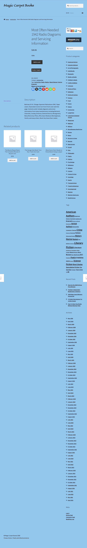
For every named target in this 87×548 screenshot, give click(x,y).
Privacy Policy (8, 538)
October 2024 (71, 375)
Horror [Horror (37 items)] (69, 239)
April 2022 (70, 464)
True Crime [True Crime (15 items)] (79, 270)
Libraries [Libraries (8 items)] (72, 243)
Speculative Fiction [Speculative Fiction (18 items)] (72, 267)
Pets (69, 150)
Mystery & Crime (72, 138)
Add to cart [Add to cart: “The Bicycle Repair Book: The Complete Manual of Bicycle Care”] (12, 160)
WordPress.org (70, 519)
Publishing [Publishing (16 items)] (80, 258)
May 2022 (70, 461)
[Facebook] (33, 89)
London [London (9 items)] (68, 252)
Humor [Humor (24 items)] (75, 239)
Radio (43, 82)
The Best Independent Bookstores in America (74, 290)
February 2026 (72, 327)
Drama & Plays (72, 89)
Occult (70, 147)
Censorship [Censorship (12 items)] (76, 227)
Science (70, 171)
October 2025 (71, 339)
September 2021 (72, 485)
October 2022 (71, 446)
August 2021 (71, 488)
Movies (70, 132)
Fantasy (70, 98)
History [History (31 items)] (78, 235)
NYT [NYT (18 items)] (81, 255)
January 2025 (71, 366)
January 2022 (71, 473)
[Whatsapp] (50, 89)
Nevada (70, 141)
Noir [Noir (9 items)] (73, 254)
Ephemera (70, 92)
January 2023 (71, 437)
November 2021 (72, 479)
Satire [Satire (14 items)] (68, 261)
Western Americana (73, 195)
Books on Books (72, 77)
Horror (70, 104)
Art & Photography (73, 68)
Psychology (71, 162)
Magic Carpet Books (19, 5)
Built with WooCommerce (21, 538)
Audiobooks (71, 71)
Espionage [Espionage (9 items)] (72, 233)
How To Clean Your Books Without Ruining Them (75, 305)
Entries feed (69, 515)
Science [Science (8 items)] (71, 261)
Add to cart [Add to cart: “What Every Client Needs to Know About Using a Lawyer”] (54, 158)
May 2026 (70, 318)
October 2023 (71, 411)
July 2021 (70, 491)
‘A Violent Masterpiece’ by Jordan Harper (75, 300)
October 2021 (71, 482)
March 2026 (71, 324)
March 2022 (71, 467)
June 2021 (70, 494)
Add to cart (36, 62)
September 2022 (72, 449)
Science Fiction (72, 174)
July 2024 (70, 384)
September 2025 (72, 342)
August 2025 (71, 345)
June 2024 (70, 387)
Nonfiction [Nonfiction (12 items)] (77, 255)
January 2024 (71, 402)
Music (69, 135)
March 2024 (71, 396)
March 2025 (71, 360)
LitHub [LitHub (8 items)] (78, 250)
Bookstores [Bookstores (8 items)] (68, 224)
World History (71, 198)
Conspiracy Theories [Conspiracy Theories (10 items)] (71, 230)
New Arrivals (71, 144)
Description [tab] (7, 101)
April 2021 (70, 500)
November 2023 (72, 408)
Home (7, 19)
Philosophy (71, 153)
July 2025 (70, 348)
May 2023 (70, 426)
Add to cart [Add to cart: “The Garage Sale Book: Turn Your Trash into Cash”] (33, 158)
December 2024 (72, 369)
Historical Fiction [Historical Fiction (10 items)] (70, 236)
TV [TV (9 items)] (66, 272)
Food (69, 101)
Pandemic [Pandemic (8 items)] (68, 257)
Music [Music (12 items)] (79, 252)
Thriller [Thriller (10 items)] (73, 269)
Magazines (71, 120)
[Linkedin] (40, 89)
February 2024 (72, 399)
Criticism (70, 86)
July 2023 (70, 420)
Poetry (70, 156)
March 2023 (71, 432)
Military (70, 126)
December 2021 (72, 476)
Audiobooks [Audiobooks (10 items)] (78, 218)
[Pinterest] (43, 89)
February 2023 (72, 435)
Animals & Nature (73, 65)
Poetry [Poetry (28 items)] (73, 257)
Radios (47, 82)
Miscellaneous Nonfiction (75, 129)
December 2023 (72, 405)
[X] (36, 89)
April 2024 (70, 393)
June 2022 (70, 458)
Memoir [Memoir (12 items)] (72, 252)
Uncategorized (72, 189)
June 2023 (70, 423)
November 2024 (72, 372)
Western (70, 192)
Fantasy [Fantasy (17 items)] (78, 233)
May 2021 (70, 497)
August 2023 (71, 417)
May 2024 (70, 390)
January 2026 (71, 330)
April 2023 (70, 429)
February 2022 (72, 470)
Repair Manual (53, 82)
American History (73, 62)
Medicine (70, 123)
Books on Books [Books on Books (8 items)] (76, 221)
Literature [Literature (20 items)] (77, 247)
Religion (70, 168)
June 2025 (70, 351)
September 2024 (72, 378)
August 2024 (71, 381)
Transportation (72, 183)
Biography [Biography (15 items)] (69, 221)
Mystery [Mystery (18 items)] (69, 255)
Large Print (71, 113)
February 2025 (72, 363)
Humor (70, 107)
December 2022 (72, 440)
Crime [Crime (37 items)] (79, 229)
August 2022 (71, 452)
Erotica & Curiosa (73, 95)
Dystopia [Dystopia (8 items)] (68, 233)
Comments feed (70, 517)
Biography (71, 74)
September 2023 (72, 414)
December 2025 (72, 333)
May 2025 (70, 354)
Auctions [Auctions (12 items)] (72, 219)
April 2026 (70, 321)
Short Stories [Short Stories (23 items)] (78, 264)
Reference (70, 165)
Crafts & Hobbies (72, 83)
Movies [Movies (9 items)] (76, 252)
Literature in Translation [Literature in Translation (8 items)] (71, 250)
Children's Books (72, 80)
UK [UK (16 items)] (68, 272)
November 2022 (72, 443)
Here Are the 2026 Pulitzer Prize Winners (75, 286)
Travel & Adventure (73, 186)
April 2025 (70, 357)
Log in (67, 513)
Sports (70, 180)
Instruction (13, 19)
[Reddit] (47, 89)
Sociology (70, 177)
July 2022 (70, 455)
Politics (70, 159)
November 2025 (72, 336)
